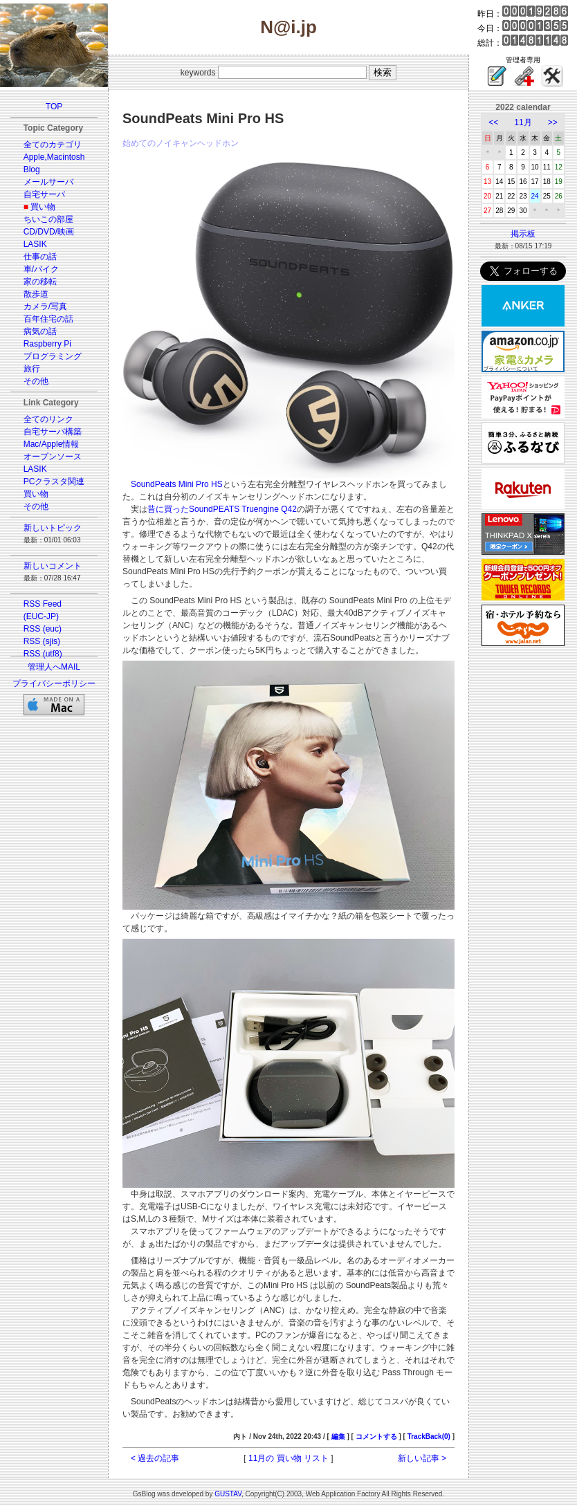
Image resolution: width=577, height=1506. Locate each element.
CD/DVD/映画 (49, 232)
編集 (338, 1436)
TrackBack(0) (428, 1436)
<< (493, 122)
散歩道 (36, 294)
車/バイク (41, 269)
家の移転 (40, 281)
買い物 (42, 207)
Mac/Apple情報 (52, 444)
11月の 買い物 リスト (288, 1458)
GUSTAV (227, 1494)
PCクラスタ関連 (54, 481)
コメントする (376, 1436)
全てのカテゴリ (53, 144)
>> (553, 122)
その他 (36, 381)
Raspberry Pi (47, 344)
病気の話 (40, 331)
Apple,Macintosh (54, 157)
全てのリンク (48, 419)
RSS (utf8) (43, 654)
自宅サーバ (44, 194)
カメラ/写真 (45, 306)
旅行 (32, 369)
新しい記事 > (422, 1458)
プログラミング (53, 356)
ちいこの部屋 (48, 219)
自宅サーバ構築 (53, 432)
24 (535, 196)
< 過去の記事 (155, 1458)
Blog (32, 169)
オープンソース (53, 456)
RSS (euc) (43, 629)
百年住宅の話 (48, 319)
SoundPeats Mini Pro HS (177, 484)
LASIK (35, 244)
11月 (522, 122)
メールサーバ (48, 182)
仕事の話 (40, 256)
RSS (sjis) (42, 641)
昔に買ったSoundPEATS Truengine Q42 (222, 509)
